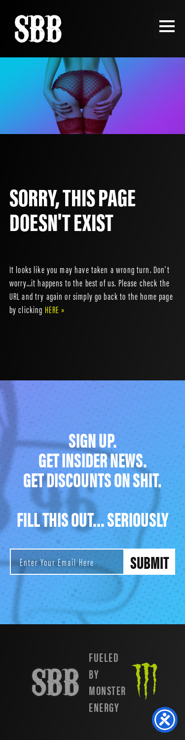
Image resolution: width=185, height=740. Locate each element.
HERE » (55, 309)
